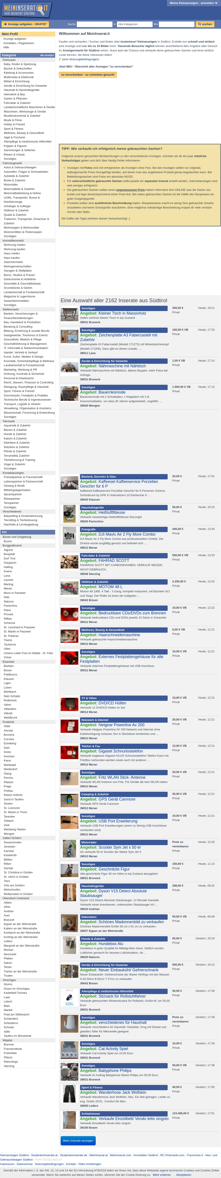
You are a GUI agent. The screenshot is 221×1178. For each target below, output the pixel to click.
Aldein (8, 902)
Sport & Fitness (13, 128)
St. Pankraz (11, 636)
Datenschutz (25, 1164)
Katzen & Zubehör (15, 438)
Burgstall (9, 554)
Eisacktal (8, 661)
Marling (8, 584)
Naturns (9, 601)
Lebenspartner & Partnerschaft (23, 481)
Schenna (9, 623)
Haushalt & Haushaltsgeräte (21, 90)
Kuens (8, 571)
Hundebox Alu (111, 944)
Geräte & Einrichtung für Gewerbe (25, 85)
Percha (8, 777)
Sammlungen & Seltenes (19, 150)
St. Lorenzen (12, 808)
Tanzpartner (11, 503)
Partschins (10, 605)
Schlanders (11, 1018)
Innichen (9, 756)
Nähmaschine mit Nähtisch (122, 366)
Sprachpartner (13, 494)
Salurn (8, 962)
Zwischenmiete (13, 262)
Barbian (9, 666)
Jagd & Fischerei (14, 137)
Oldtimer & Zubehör (16, 210)
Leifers (8, 941)
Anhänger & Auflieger (17, 206)
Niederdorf (10, 769)
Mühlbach (10, 691)
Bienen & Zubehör (15, 429)
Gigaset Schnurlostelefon (121, 751)
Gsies (7, 752)
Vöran (7, 657)
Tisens (8, 640)
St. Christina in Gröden (18, 872)
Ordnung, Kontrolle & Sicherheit (24, 373)
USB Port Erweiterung (118, 821)
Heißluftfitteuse (112, 512)
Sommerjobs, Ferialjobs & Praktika (26, 395)
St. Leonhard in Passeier (19, 627)
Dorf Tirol (9, 558)
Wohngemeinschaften (18, 266)
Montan (8, 949)
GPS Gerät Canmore (117, 799)
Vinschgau (9, 980)
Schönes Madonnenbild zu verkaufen (131, 922)
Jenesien (9, 846)
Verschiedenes (12, 511)
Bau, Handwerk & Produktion (22, 322)
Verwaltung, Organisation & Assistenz (27, 408)
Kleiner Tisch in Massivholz (122, 313)
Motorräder (11, 184)
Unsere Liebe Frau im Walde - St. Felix (28, 653)
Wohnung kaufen (14, 249)
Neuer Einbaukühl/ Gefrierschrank (128, 970)
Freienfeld (10, 1053)
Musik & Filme (13, 120)
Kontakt (71, 1164)
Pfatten (8, 958)
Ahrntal (8, 730)
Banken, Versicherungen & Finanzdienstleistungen (21, 316)
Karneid (9, 851)
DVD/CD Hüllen (112, 703)
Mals (7, 1005)
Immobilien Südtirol (145, 1155)
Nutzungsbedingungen (83, 59)
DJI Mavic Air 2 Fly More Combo (127, 534)
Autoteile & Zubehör (16, 176)
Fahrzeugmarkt (12, 163)
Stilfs (7, 1031)
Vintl (6, 825)
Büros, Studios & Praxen (19, 275)
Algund (8, 549)
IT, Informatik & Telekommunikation (26, 348)
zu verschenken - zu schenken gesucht (87, 74)
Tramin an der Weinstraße (20, 971)
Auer (7, 915)
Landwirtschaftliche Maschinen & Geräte (29, 107)
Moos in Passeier (15, 593)
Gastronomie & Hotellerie (20, 279)
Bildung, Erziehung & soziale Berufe (26, 330)
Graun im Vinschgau (17, 988)
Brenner (9, 1044)
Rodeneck (10, 700)
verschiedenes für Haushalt (123, 1022)
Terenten (9, 816)
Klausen (9, 679)
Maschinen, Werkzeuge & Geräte (25, 111)
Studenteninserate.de (73, 1155)
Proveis (8, 614)
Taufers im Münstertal (17, 1035)
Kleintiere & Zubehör (17, 442)
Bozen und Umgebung (17, 536)
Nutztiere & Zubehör (16, 447)
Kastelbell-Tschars (15, 992)
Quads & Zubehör (15, 214)
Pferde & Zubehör (15, 451)
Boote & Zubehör (14, 180)
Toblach (9, 820)
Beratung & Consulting (18, 326)
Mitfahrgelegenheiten (17, 490)
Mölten (8, 859)
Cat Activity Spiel (113, 1049)
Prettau (8, 790)
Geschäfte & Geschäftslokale (22, 283)
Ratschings (11, 1061)
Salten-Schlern (12, 838)
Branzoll (9, 919)
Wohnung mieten (14, 244)
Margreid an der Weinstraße (21, 945)
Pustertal (8, 722)
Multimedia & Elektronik (19, 77)
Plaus (7, 610)
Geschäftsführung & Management (25, 343)
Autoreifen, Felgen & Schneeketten (26, 171)
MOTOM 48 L (111, 587)
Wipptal (7, 1040)
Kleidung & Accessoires (19, 72)
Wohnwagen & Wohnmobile (21, 227)
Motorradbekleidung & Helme (22, 193)
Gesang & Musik (14, 485)
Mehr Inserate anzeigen (78, 1140)
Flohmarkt (9, 60)
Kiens (7, 760)
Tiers (7, 881)
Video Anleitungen (89, 1164)
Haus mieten (12, 253)
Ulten (7, 648)
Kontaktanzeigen (13, 473)
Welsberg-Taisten (15, 829)
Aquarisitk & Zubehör (17, 425)
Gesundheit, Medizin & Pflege (22, 339)
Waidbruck (10, 717)
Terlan (7, 967)
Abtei (7, 726)
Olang (7, 773)
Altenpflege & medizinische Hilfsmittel (27, 141)
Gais (7, 747)
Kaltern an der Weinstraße (20, 928)
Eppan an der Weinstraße (20, 924)
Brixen (8, 670)
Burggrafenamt (12, 545)
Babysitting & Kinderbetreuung (23, 516)
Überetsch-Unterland (16, 898)
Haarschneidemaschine (119, 635)
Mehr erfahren (162, 1174)
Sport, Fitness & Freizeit (19, 391)
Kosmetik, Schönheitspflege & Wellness (29, 361)
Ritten (7, 863)
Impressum (7, 1164)
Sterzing (9, 1066)
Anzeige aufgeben (14, 38)
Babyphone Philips (115, 1070)
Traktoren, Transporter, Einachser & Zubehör (26, 221)
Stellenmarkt (11, 309)
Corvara (9, 739)
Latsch (8, 1001)
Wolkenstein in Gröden (18, 894)
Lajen (7, 683)
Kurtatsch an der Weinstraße (22, 932)
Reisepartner (12, 498)
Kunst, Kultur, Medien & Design (23, 356)
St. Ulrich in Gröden (16, 876)
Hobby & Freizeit (14, 124)
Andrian (9, 911)
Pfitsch (8, 1057)
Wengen (9, 833)
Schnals (9, 1027)
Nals (6, 597)
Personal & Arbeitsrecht (19, 378)
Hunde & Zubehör (15, 434)
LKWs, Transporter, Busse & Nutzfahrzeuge (22, 200)
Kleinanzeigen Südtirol (14, 1155)
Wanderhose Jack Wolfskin (122, 1092)
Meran (8, 588)
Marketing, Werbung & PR (20, 369)
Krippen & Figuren (15, 146)
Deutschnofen (12, 842)
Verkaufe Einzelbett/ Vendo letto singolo (134, 1118)
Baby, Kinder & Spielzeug (20, 64)
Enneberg (10, 743)
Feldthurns (10, 674)
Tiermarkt (9, 421)
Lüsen (7, 687)
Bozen (8, 541)
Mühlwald (10, 765)
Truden (8, 975)
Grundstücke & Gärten (18, 287)
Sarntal (8, 868)
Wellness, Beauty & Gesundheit (24, 133)
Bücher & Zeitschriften (18, 68)
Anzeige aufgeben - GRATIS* (25, 24)
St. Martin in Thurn (15, 812)
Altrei (7, 906)
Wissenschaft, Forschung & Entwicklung (29, 412)
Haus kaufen (12, 257)
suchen (205, 24)
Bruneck (9, 734)
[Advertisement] (110, 112)
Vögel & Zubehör (14, 464)
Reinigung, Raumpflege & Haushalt (26, 386)
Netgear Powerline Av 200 (121, 725)
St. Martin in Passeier (17, 631)
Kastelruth (10, 855)
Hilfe (6, 47)
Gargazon (10, 562)
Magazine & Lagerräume (19, 296)
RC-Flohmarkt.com (172, 1155)
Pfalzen (8, 782)
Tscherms (10, 644)
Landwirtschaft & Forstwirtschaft (24, 292)
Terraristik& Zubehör (17, 455)
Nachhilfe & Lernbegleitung (21, 524)
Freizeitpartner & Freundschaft (23, 477)
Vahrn (7, 704)
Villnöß (8, 713)
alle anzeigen (47, 55)
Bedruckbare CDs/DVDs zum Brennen (132, 613)
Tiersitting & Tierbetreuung (20, 520)
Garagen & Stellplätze (18, 270)
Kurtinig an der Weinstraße (21, 937)
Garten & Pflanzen (15, 98)
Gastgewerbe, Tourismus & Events (26, 335)
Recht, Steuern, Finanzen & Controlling (28, 382)
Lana (7, 575)
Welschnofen (12, 889)
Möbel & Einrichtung (16, 81)
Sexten (8, 803)
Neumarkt (10, 954)
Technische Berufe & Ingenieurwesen (27, 399)
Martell (8, 1010)
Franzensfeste (13, 1048)
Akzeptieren (183, 1174)
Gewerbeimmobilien (16, 300)
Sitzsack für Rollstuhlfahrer (122, 996)
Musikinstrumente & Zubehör (22, 115)
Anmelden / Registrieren (18, 43)
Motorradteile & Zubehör (19, 189)
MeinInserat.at (99, 1155)
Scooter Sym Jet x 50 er (120, 847)
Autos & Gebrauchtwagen (20, 167)
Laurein (8, 579)
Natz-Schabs (12, 696)
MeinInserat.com (120, 1155)
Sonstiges (10, 158)
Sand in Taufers (14, 799)
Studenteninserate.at (44, 1155)
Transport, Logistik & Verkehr (22, 404)
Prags (7, 786)
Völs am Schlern (14, 885)
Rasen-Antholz (13, 795)
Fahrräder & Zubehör (17, 103)
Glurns (8, 984)
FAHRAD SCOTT (114, 560)
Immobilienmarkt (13, 240)
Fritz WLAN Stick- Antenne (122, 777)
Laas (7, 997)
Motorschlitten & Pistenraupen (23, 232)
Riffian (8, 618)
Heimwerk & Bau (14, 94)
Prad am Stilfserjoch (16, 1014)
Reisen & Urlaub (14, 154)
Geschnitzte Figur (114, 869)
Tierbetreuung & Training (19, 459)
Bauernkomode (112, 392)
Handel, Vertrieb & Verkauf (20, 352)
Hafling (8, 567)
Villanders (10, 709)
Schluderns (11, 1023)
